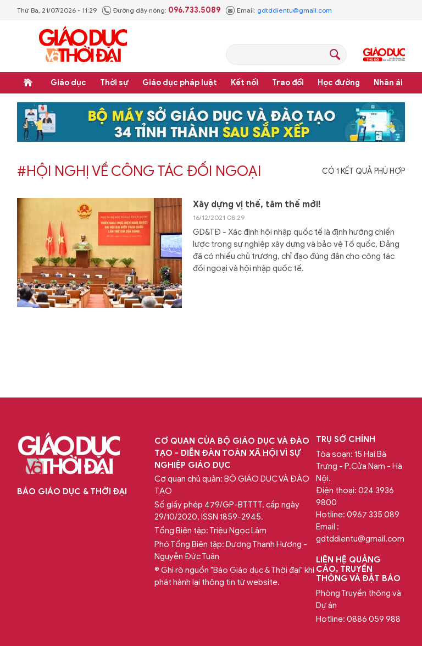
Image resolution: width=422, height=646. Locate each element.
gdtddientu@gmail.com (294, 10)
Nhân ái (388, 82)
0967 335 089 (373, 515)
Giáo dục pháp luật (179, 82)
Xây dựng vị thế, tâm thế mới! (257, 204)
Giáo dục (68, 82)
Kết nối (244, 82)
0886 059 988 (374, 619)
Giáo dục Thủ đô (384, 54)
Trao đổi (288, 82)
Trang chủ (28, 82)
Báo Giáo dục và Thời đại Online (83, 46)
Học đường (339, 82)
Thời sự (114, 82)
